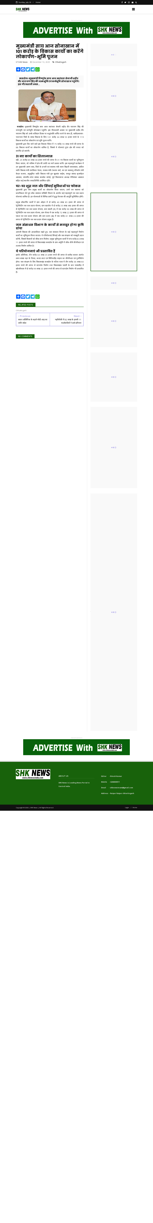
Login (127, 807)
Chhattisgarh (60, 62)
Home (38, 2)
